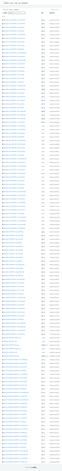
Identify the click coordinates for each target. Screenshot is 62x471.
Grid (57, 9)
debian (6, 3)
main (16, 3)
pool (11, 3)
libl (20, 3)
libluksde (24, 3)
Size (42, 13)
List (53, 9)
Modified (52, 13)
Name (5, 12)
